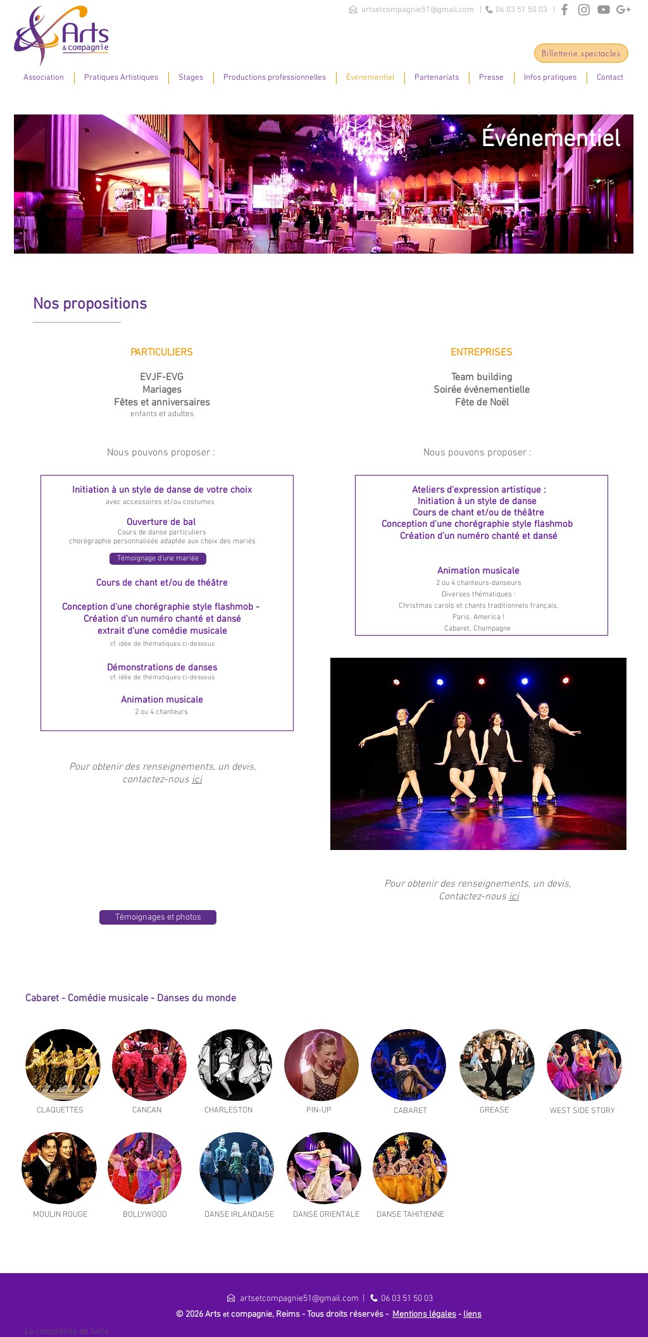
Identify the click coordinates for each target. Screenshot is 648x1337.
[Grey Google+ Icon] (623, 9)
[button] (44, 78)
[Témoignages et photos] (157, 917)
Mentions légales (424, 1314)
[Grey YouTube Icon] (603, 9)
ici (197, 779)
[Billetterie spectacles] (581, 53)
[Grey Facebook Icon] (564, 9)
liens (472, 1314)
